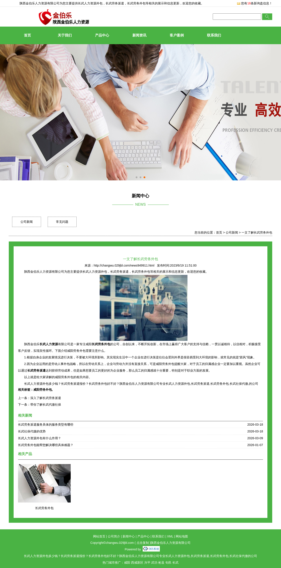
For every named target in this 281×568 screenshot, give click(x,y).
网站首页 (99, 536)
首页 (27, 35)
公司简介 (114, 536)
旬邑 (168, 562)
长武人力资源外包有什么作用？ (39, 438)
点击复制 (143, 542)
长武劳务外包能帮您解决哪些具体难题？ (45, 445)
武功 (154, 562)
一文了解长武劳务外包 (256, 232)
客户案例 (177, 35)
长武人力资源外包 (90, 3)
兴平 (147, 562)
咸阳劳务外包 (42, 389)
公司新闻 (26, 221)
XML (170, 536)
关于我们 (65, 35)
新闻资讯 (139, 35)
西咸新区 (137, 562)
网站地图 (182, 536)
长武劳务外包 (44, 508)
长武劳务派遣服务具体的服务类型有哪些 (45, 424)
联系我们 (214, 35)
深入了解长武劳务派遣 (45, 398)
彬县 (161, 562)
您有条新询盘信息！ (254, 3)
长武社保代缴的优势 (32, 431)
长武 (175, 562)
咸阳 (127, 562)
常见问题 (62, 221)
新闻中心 (128, 536)
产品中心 (102, 35)
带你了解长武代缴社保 (45, 404)
